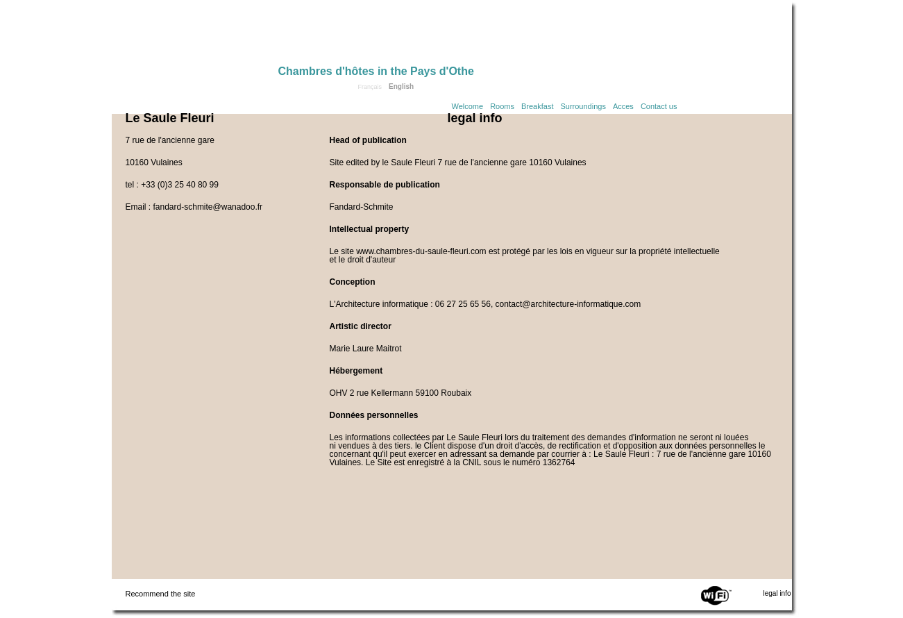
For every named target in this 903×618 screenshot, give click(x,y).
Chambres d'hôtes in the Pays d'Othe (376, 71)
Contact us (659, 106)
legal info (777, 593)
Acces (623, 106)
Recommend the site (161, 594)
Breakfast (537, 106)
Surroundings (582, 106)
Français (370, 86)
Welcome (468, 106)
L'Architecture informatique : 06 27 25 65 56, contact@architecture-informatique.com (485, 304)
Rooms (502, 106)
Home (195, 36)
